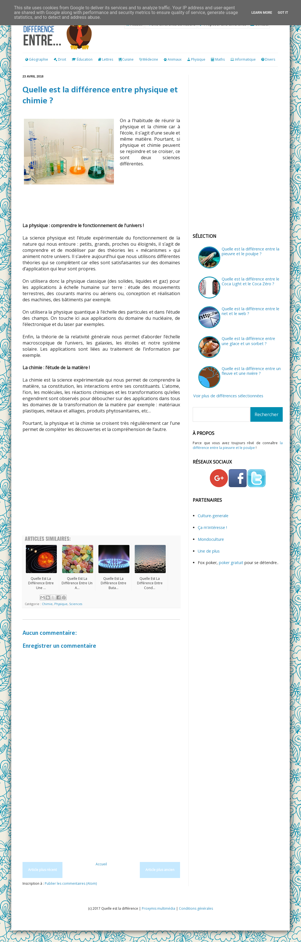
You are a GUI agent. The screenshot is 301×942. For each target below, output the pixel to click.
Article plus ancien (159, 869)
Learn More (261, 13)
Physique (198, 59)
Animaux (174, 59)
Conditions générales (196, 908)
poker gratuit (231, 562)
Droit (60, 59)
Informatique (245, 59)
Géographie (36, 59)
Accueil (101, 864)
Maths (220, 59)
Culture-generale (213, 515)
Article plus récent (42, 869)
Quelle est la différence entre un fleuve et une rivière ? (251, 371)
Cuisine (128, 59)
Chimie (47, 604)
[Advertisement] (101, 490)
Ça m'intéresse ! (212, 527)
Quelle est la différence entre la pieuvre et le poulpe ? (250, 251)
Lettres (107, 59)
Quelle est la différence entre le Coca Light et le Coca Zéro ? (250, 281)
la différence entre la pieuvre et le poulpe (238, 445)
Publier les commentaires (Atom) (71, 883)
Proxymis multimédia (158, 908)
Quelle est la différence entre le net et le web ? (250, 311)
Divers (270, 59)
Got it (283, 13)
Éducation (85, 59)
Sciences (75, 604)
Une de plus (209, 551)
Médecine (150, 59)
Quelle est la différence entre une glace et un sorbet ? (248, 341)
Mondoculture (211, 539)
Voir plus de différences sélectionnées (228, 395)
